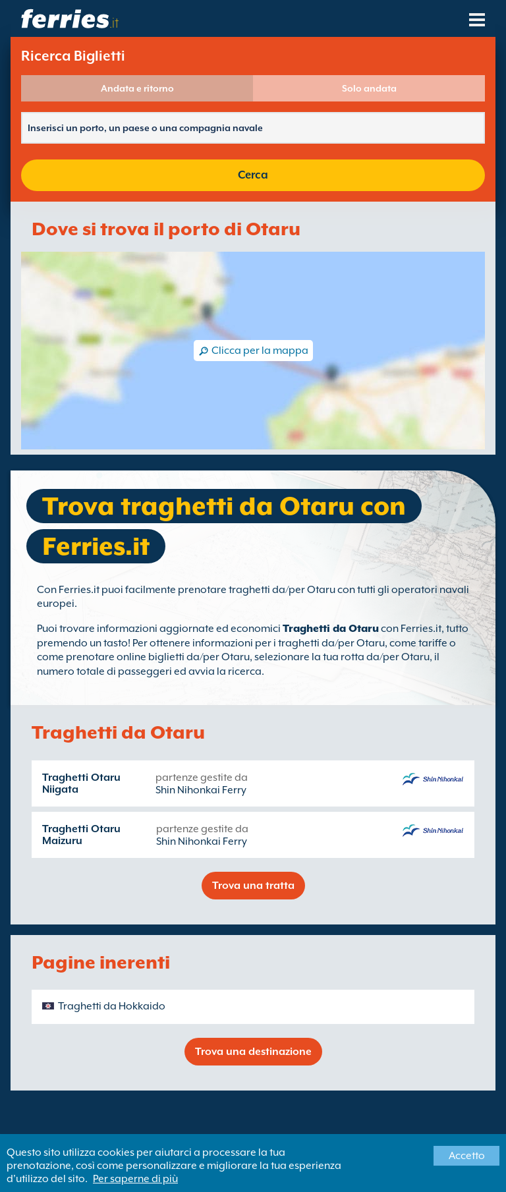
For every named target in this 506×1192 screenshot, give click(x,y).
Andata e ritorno (137, 88)
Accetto (467, 1156)
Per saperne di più (135, 1179)
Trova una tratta (253, 886)
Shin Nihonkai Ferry (200, 790)
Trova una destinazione (253, 1052)
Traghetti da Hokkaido (111, 1006)
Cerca (253, 175)
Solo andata (369, 88)
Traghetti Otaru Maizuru (81, 835)
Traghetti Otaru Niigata (81, 783)
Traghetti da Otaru (331, 629)
